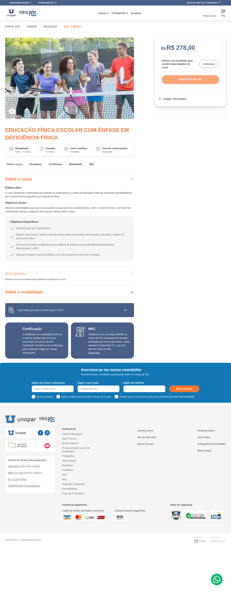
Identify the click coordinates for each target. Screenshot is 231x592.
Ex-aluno (136, 13)
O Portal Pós (119, 13)
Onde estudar (69, 460)
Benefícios (67, 465)
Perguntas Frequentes (73, 484)
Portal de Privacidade (73, 493)
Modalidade (75, 164)
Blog (64, 479)
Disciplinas (35, 164)
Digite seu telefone (133, 382)
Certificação (55, 164)
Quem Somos (69, 438)
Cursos (102, 13)
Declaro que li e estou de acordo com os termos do (157, 396)
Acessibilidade (20, 2)
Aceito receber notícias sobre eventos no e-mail (86, 396)
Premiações (68, 456)
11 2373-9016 (17, 479)
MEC (91, 164)
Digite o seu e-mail (88, 382)
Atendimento (47, 2)
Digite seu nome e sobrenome (48, 382)
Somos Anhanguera (72, 434)
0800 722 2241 (16, 473)
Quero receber (184, 388)
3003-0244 (14, 466)
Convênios (67, 470)
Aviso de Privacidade (184, 396)
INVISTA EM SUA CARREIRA (203, 2)
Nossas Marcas (70, 443)
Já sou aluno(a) (44, 396)
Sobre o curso (14, 164)
